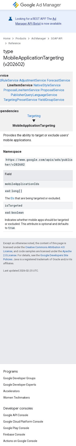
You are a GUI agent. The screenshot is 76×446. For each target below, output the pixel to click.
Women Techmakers (16, 397)
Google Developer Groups (19, 378)
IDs (12, 198)
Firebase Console (14, 434)
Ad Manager (40, 5)
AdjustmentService (32, 80)
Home (6, 38)
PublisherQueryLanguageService (34, 95)
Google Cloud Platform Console (23, 421)
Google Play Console (16, 428)
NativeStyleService (47, 85)
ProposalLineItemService (21, 90)
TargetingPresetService (20, 100)
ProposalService (52, 90)
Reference (14, 43)
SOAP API (56, 38)
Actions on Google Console (20, 441)
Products (21, 38)
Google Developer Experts (19, 384)
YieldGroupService (51, 100)
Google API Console (15, 415)
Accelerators (11, 391)
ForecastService (58, 80)
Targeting (34, 116)
